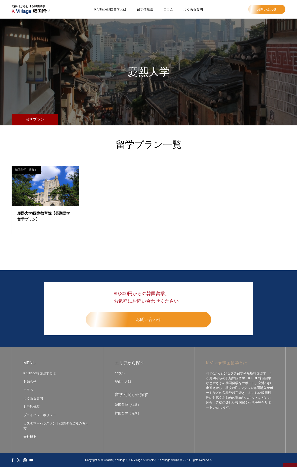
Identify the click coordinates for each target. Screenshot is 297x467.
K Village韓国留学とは (110, 9)
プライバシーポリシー (39, 415)
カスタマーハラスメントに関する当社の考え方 (55, 425)
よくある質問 (193, 9)
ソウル (120, 373)
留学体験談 (145, 9)
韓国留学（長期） (26, 169)
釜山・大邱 (123, 381)
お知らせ (29, 381)
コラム (168, 9)
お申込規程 (31, 406)
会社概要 (29, 436)
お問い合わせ (267, 9)
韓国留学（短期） (128, 405)
